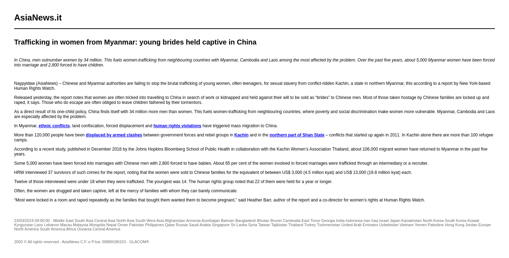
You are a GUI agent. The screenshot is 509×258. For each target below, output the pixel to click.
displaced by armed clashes (114, 135)
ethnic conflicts (54, 125)
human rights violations (177, 125)
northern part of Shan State (296, 135)
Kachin (241, 135)
